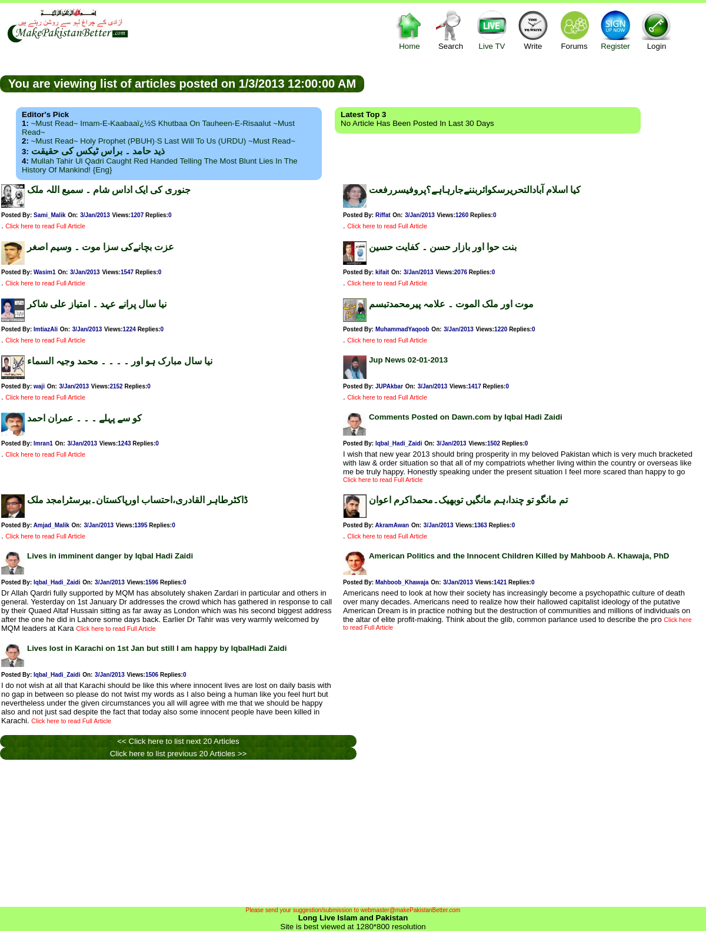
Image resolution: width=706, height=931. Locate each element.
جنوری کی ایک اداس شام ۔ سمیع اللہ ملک (109, 190)
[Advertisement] (535, 83)
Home (409, 30)
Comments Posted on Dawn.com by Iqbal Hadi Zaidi (465, 417)
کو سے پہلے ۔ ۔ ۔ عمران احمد (84, 418)
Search (450, 30)
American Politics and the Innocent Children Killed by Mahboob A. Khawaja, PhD (519, 555)
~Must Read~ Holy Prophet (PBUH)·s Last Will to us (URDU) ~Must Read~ (163, 141)
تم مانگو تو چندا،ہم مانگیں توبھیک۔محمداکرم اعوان (468, 500)
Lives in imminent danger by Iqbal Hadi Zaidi (110, 555)
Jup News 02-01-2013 (408, 359)
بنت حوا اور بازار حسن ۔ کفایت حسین (443, 247)
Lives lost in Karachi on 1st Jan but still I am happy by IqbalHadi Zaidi (157, 648)
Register (615, 30)
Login (656, 30)
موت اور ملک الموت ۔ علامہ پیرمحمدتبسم (451, 304)
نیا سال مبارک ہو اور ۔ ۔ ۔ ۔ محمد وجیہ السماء (119, 361)
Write (533, 30)
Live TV (492, 30)
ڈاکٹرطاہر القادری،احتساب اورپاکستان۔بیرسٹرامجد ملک (137, 500)
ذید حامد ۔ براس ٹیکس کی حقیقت (98, 151)
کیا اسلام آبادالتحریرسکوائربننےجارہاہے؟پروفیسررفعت (475, 190)
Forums (574, 30)
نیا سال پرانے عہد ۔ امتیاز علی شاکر (96, 304)
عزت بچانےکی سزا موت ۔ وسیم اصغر (100, 247)
